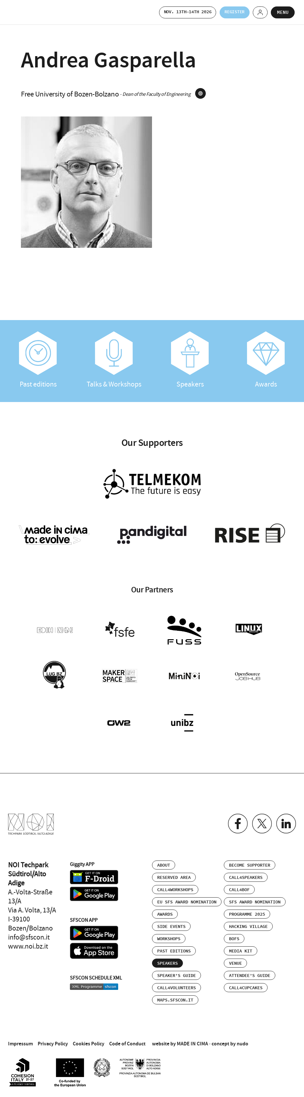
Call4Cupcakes (245, 983)
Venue (235, 959)
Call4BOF (239, 885)
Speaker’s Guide (176, 971)
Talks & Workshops (114, 360)
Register (229, 12)
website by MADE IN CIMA (180, 1039)
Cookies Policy (88, 1039)
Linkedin (285, 819)
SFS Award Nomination (254, 897)
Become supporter (249, 861)
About (163, 861)
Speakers (190, 360)
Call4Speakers (245, 873)
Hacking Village (248, 922)
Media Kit (240, 946)
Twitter (260, 819)
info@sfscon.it (29, 932)
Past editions (38, 360)
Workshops (168, 934)
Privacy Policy (53, 1039)
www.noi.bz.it (28, 941)
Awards (266, 360)
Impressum (20, 1039)
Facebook (235, 819)
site (200, 93)
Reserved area (174, 873)
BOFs (234, 934)
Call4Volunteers (176, 983)
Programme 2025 (247, 910)
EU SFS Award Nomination (186, 897)
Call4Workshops (175, 885)
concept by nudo (230, 1039)
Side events (171, 922)
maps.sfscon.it (175, 995)
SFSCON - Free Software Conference (26, 12)
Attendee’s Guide (249, 971)
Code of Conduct (127, 1039)
